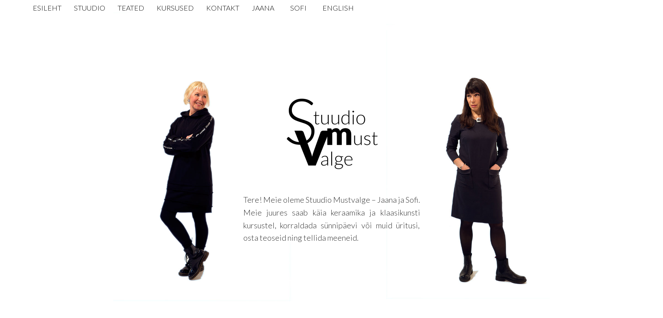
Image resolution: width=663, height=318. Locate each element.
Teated (131, 8)
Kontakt (222, 8)
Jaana (263, 8)
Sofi (298, 8)
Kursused (175, 8)
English (338, 8)
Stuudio (89, 8)
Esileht (47, 8)
